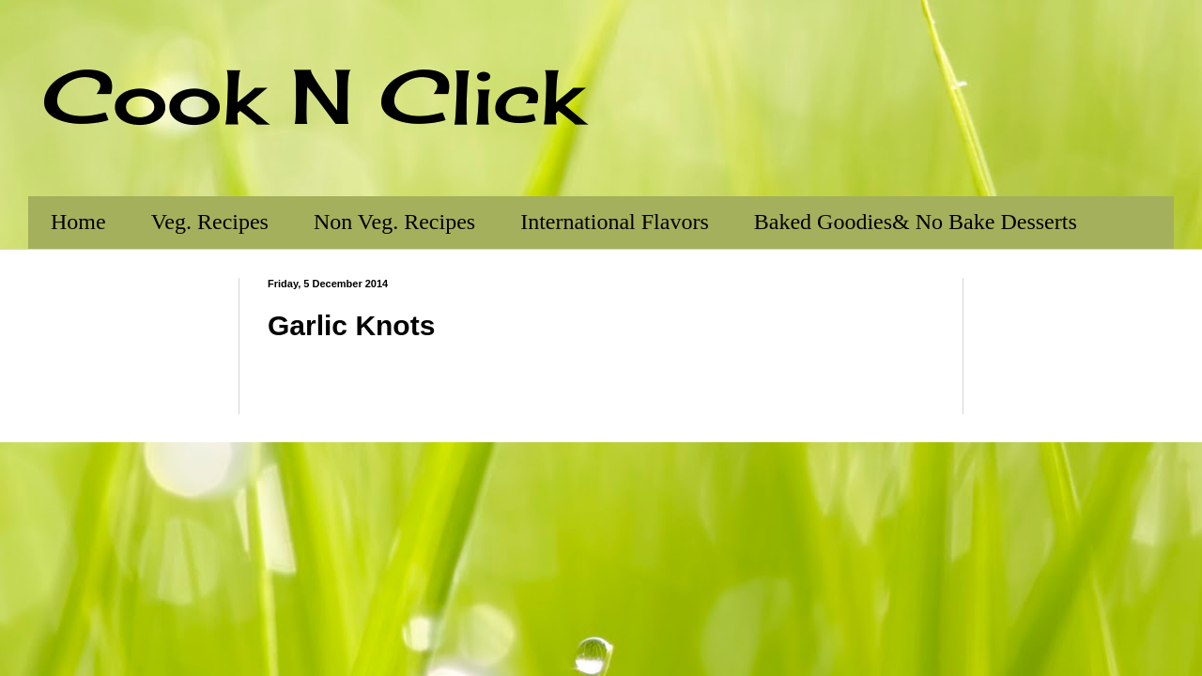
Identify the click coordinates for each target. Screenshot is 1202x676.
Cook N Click (312, 96)
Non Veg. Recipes (394, 221)
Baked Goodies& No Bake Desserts (915, 221)
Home (78, 221)
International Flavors (614, 221)
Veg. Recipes (210, 221)
